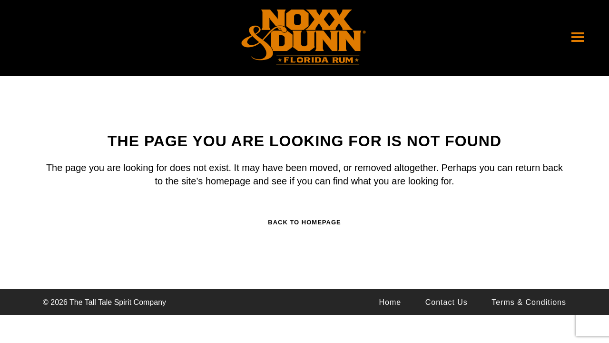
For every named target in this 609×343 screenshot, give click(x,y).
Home (390, 302)
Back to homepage (304, 222)
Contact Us (446, 302)
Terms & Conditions (528, 302)
